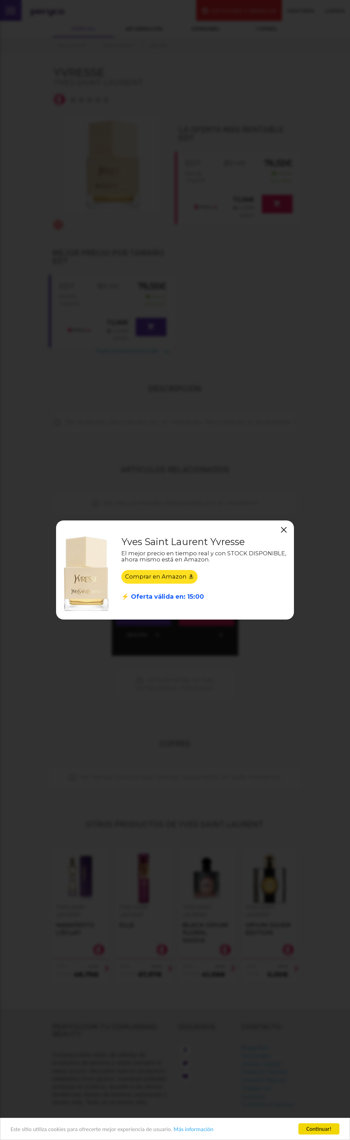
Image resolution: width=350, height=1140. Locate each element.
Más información (193, 1129)
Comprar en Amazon (159, 576)
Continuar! (319, 1128)
